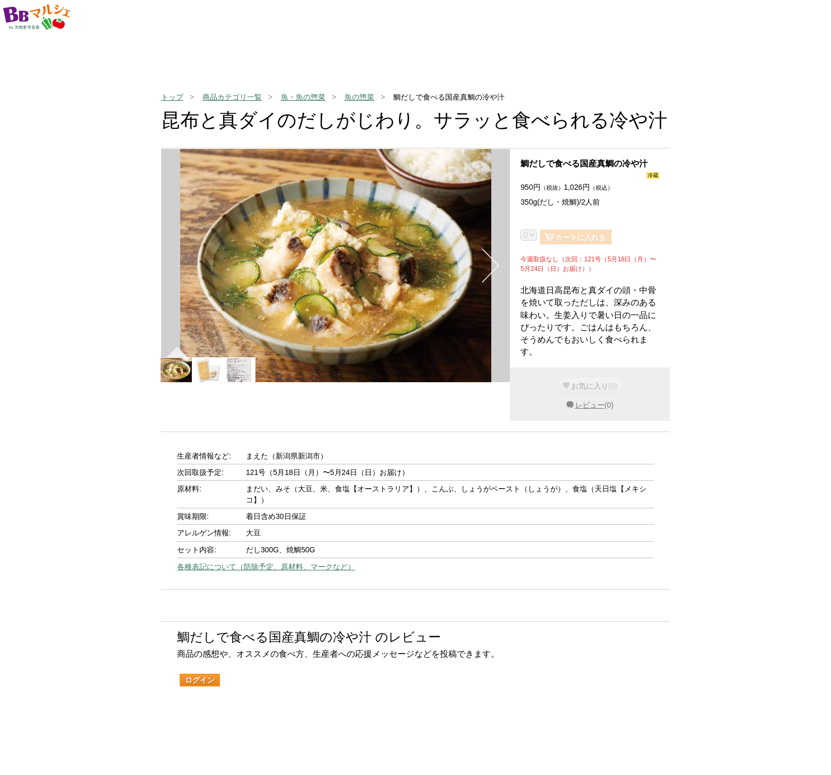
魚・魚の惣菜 (303, 97)
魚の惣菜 (359, 97)
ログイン (200, 680)
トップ (172, 97)
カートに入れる (580, 237)
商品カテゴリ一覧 (232, 97)
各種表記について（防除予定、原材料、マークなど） (266, 566)
